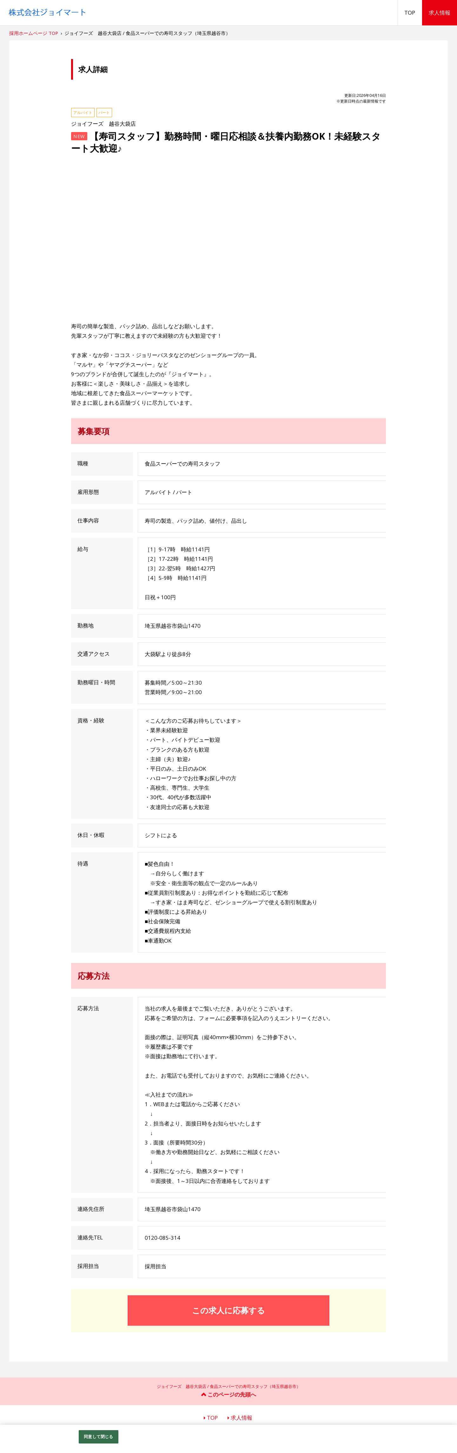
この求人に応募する (228, 1310)
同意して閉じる (98, 1436)
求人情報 (439, 12)
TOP (409, 12)
